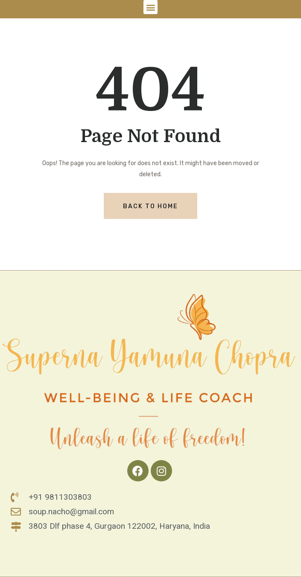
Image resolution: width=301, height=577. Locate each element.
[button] (150, 7)
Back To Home (150, 206)
